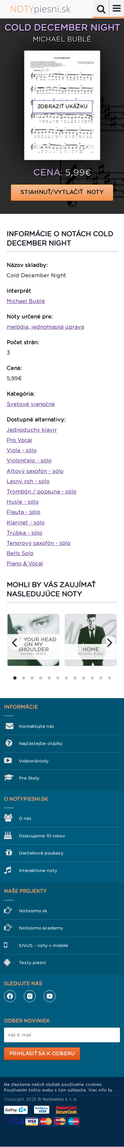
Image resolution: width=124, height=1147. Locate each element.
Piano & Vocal (25, 563)
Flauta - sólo (23, 512)
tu (110, 1090)
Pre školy (29, 778)
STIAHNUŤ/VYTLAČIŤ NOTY (62, 192)
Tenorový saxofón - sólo (38, 543)
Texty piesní (32, 962)
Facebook (10, 996)
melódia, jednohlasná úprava (45, 327)
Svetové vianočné (31, 404)
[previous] (15, 642)
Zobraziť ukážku (62, 106)
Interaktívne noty (38, 870)
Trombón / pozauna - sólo (41, 492)
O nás (25, 818)
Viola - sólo (22, 450)
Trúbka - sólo (24, 533)
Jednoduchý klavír (32, 430)
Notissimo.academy (41, 928)
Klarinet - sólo (26, 523)
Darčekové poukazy (41, 853)
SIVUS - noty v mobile (43, 945)
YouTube (50, 996)
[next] (109, 642)
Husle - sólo (23, 502)
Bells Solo (20, 553)
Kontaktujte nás (36, 726)
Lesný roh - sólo (28, 481)
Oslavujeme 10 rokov (42, 835)
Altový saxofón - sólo (35, 471)
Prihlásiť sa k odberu (41, 1053)
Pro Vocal (19, 440)
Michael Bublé (26, 301)
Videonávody (34, 761)
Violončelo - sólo (29, 460)
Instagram (30, 996)
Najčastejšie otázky (40, 743)
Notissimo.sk (33, 910)
